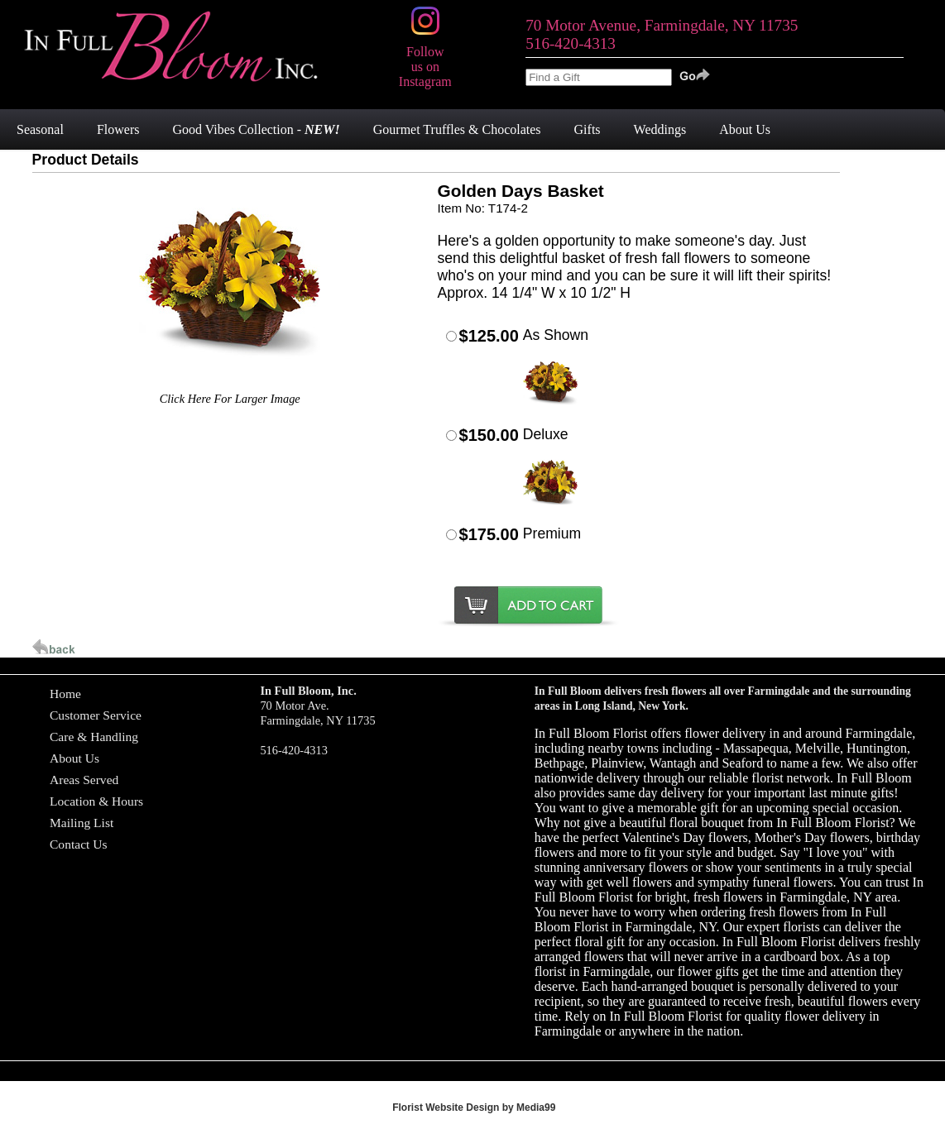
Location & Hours (96, 801)
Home (65, 693)
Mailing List (81, 823)
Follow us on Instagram (425, 59)
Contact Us (79, 844)
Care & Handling (94, 737)
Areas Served (84, 780)
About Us (74, 758)
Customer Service (96, 715)
